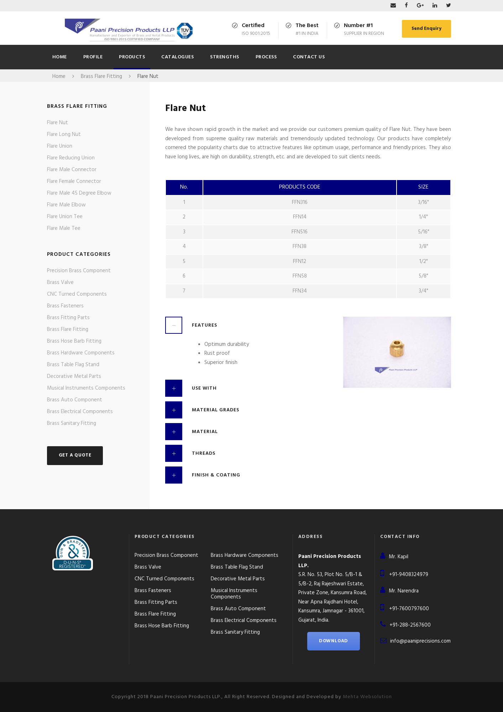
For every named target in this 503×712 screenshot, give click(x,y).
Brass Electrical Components (80, 411)
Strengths (224, 57)
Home (59, 57)
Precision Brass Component (79, 271)
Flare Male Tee (63, 228)
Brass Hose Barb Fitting (74, 341)
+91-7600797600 (409, 609)
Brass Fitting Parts (68, 317)
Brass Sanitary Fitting (71, 423)
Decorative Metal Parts (74, 376)
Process (266, 57)
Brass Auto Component (74, 400)
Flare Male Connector (71, 169)
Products (132, 57)
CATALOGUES (177, 57)
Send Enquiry (426, 28)
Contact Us (309, 57)
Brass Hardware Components (81, 353)
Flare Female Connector (74, 181)
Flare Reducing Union (71, 158)
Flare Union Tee (65, 216)
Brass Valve (60, 282)
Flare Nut (57, 122)
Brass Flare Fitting (67, 329)
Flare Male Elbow (66, 205)
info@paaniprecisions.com (420, 641)
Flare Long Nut (64, 134)
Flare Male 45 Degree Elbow (79, 193)
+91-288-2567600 (410, 625)
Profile (93, 57)
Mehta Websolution (367, 697)
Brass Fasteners (65, 306)
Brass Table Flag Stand (73, 364)
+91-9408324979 (408, 574)
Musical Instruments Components (86, 388)
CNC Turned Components (77, 294)
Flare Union (59, 146)
